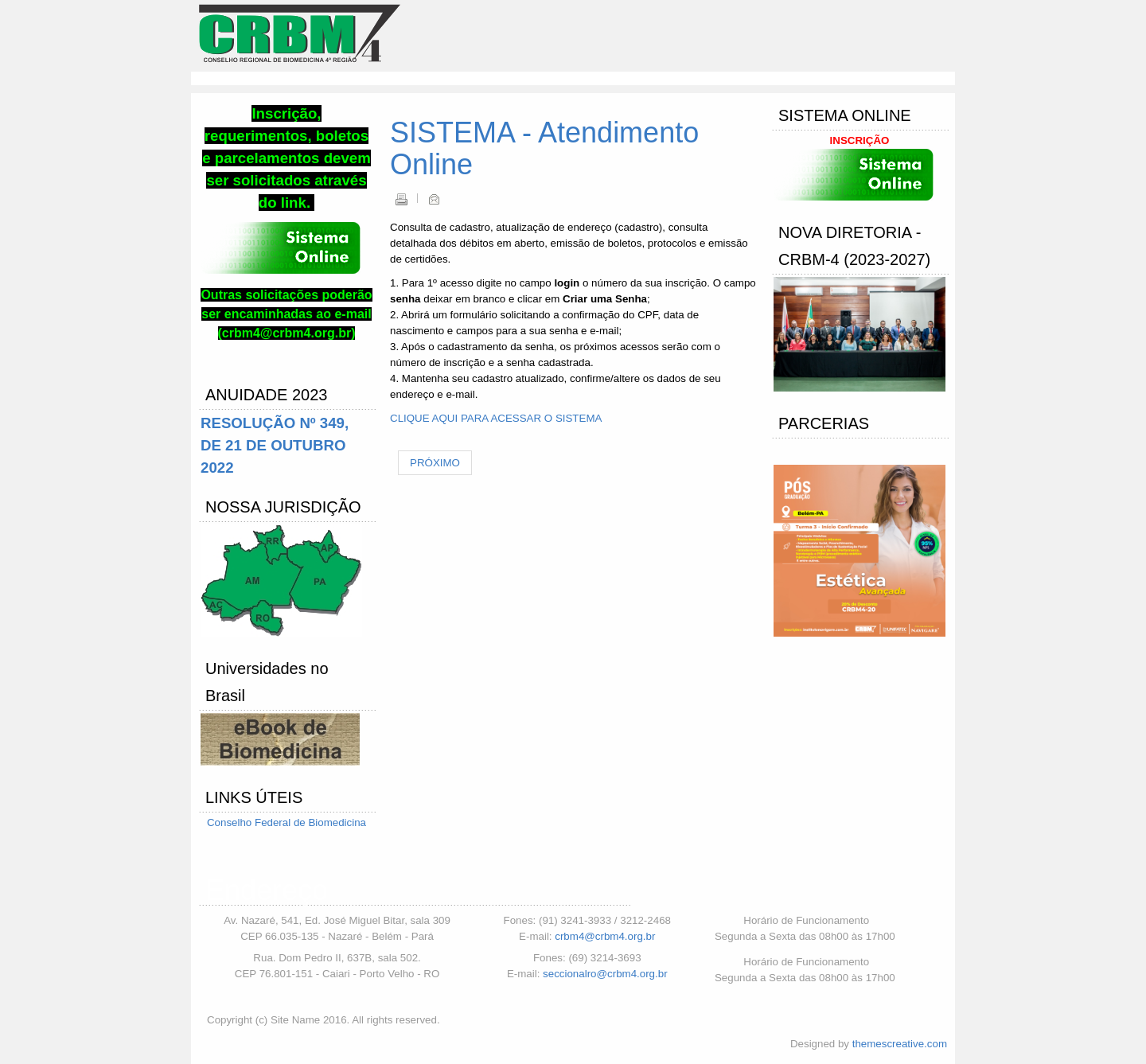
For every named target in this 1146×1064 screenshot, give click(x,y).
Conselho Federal (250, 822)
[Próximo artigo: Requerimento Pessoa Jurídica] (435, 462)
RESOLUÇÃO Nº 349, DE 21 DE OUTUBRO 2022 (275, 445)
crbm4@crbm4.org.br (605, 936)
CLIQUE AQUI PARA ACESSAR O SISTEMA (496, 418)
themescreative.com (899, 1044)
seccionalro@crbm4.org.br (605, 974)
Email (433, 199)
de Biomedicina (330, 822)
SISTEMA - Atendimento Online (544, 148)
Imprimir (401, 199)
